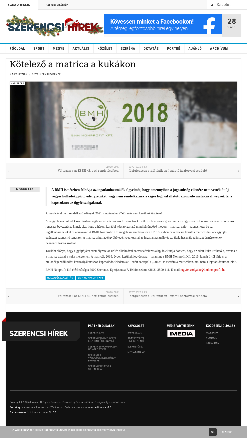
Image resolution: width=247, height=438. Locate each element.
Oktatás (151, 48)
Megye (58, 48)
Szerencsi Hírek (84, 402)
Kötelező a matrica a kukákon (73, 64)
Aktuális (81, 48)
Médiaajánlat (136, 352)
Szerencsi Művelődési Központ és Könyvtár (102, 339)
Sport (39, 48)
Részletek (226, 431)
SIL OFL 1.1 (55, 412)
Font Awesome (18, 412)
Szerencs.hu (96, 332)
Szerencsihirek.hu (19, 4)
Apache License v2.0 (99, 407)
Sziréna (128, 48)
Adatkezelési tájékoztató (135, 339)
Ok (212, 432)
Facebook (212, 332)
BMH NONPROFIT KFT (90, 278)
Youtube (211, 337)
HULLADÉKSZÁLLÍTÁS (60, 278)
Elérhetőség (135, 346)
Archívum (219, 48)
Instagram (212, 343)
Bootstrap (15, 407)
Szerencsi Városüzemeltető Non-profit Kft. (102, 358)
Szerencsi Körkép (57, 4)
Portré (173, 48)
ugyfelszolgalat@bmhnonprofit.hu (203, 269)
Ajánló (195, 48)
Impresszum (134, 332)
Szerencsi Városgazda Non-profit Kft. (102, 348)
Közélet (105, 48)
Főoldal (17, 48)
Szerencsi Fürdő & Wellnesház (99, 367)
